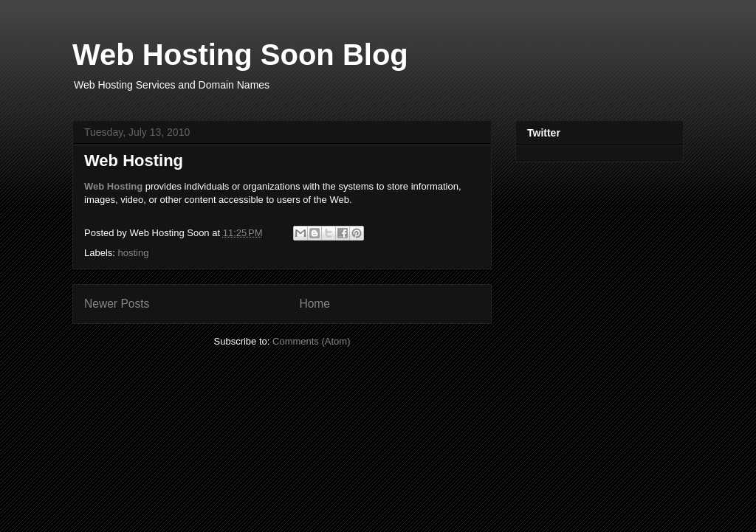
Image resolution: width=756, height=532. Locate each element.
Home (314, 303)
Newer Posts (116, 303)
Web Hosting (133, 160)
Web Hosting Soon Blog (240, 54)
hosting (133, 252)
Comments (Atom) (311, 341)
